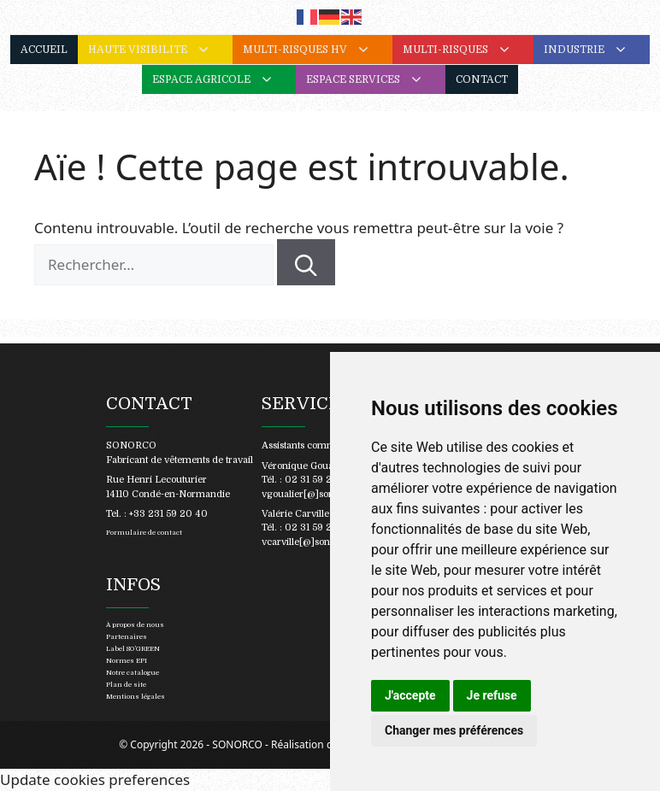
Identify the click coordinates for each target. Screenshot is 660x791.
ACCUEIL (44, 50)
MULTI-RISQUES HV (317, 49)
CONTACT (482, 79)
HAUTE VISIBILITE (160, 49)
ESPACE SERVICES (375, 79)
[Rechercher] (306, 262)
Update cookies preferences (95, 779)
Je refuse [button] (492, 695)
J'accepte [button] (410, 695)
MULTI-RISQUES (468, 49)
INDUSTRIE (597, 49)
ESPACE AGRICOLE (224, 79)
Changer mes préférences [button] (454, 730)
